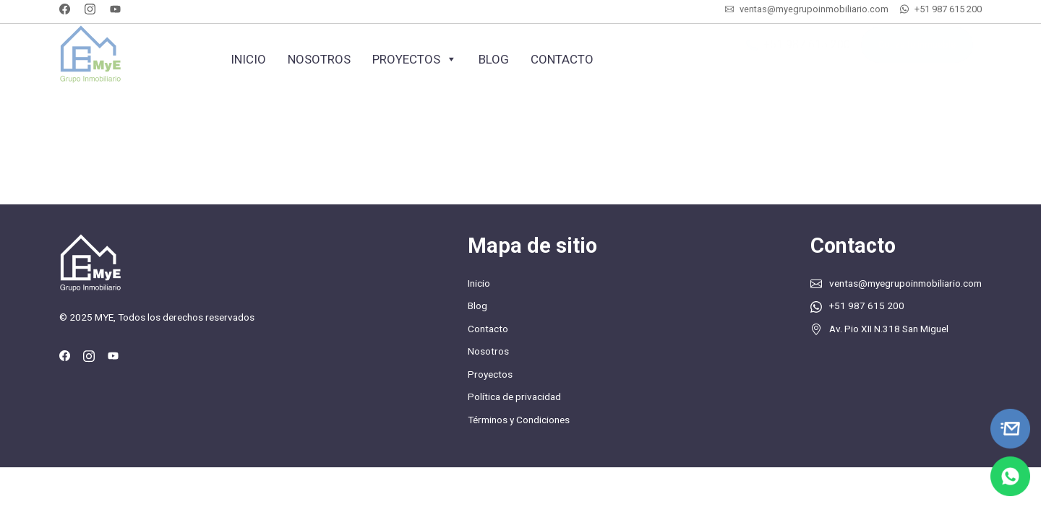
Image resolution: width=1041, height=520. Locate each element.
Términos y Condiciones (519, 419)
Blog (494, 59)
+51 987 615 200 (948, 9)
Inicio (248, 59)
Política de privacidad (514, 396)
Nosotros (319, 59)
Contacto (562, 59)
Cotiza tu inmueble (917, 52)
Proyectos (414, 59)
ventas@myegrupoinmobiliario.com (814, 9)
